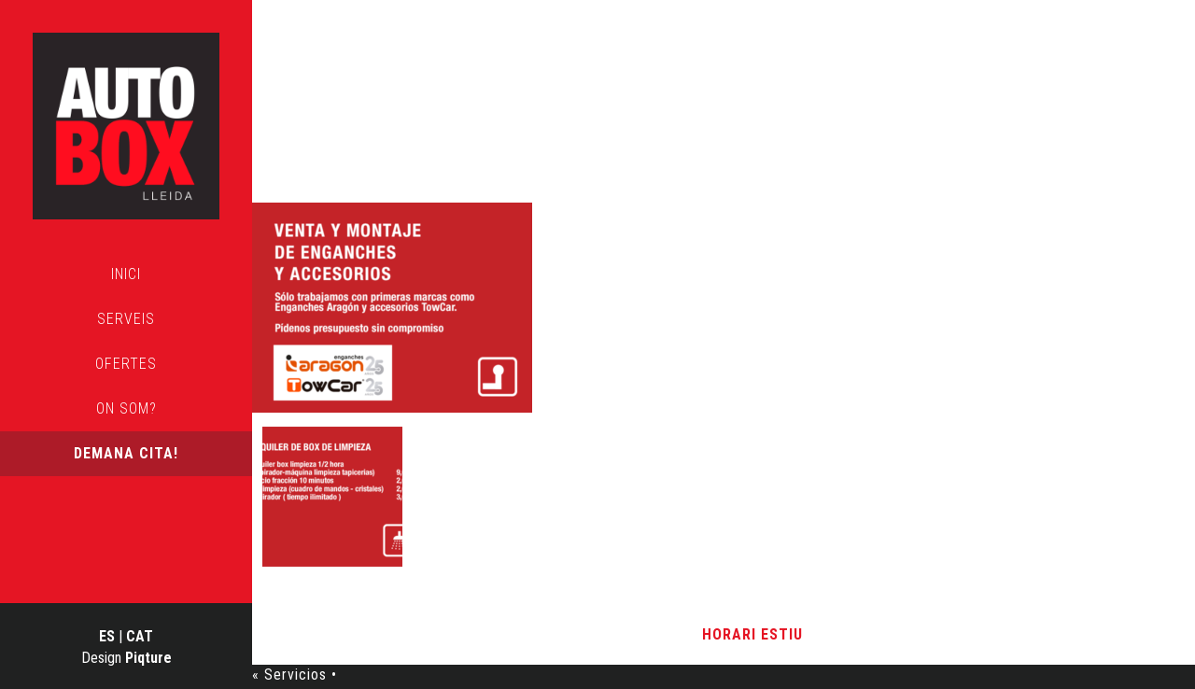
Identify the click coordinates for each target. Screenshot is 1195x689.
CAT (139, 636)
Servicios (369, 143)
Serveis (126, 319)
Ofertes (126, 364)
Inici (126, 274)
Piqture (148, 658)
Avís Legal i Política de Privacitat (575, 634)
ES (107, 636)
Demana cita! (126, 453)
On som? (126, 408)
